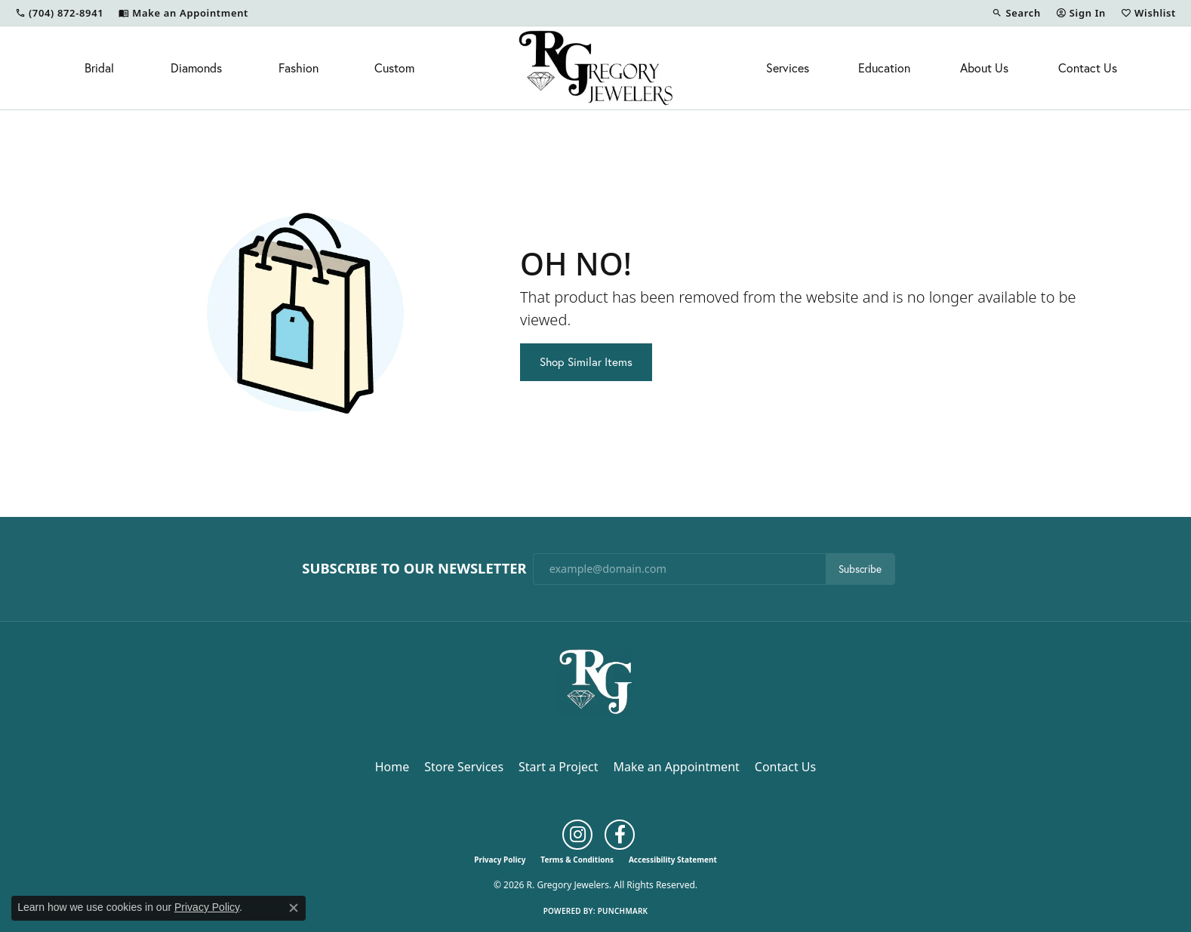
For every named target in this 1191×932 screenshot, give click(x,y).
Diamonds (196, 67)
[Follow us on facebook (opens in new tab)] (620, 835)
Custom (394, 67)
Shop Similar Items (586, 361)
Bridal (99, 67)
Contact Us (1087, 67)
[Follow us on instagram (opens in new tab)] (577, 835)
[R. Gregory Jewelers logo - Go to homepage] (596, 67)
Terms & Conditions (577, 859)
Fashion (299, 67)
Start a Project (558, 766)
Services (787, 67)
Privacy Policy (499, 859)
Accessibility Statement (673, 859)
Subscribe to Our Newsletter (414, 568)
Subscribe (860, 569)
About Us (984, 67)
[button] (1016, 13)
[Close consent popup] (293, 907)
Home (392, 766)
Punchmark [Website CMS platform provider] (623, 911)
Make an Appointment (677, 766)
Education (884, 67)
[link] (59, 13)
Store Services (463, 766)
